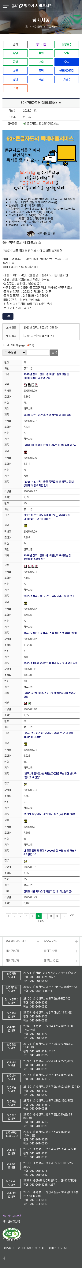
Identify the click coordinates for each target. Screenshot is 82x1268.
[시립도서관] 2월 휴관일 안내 (39, 336)
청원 (41, 53)
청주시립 (41, 44)
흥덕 (41, 70)
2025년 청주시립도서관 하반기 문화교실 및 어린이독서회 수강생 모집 (46, 376)
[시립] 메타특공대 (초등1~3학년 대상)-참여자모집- (50, 445)
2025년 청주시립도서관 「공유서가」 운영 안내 (49, 596)
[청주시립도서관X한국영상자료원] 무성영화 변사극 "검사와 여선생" (50, 775)
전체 (15, 44)
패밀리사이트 (51, 960)
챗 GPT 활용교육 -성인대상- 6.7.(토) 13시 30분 (49, 814)
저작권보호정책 (11, 1221)
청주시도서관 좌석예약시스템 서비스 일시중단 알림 (50, 633)
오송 (66, 62)
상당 (15, 53)
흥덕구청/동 (50, 951)
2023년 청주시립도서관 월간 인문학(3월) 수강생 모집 (43, 327)
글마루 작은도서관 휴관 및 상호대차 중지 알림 (47, 415)
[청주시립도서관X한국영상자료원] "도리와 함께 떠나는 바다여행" (48, 735)
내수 (41, 62)
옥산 (41, 79)
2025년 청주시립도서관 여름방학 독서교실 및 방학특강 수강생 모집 (47, 557)
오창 (66, 53)
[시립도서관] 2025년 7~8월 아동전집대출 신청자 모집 (50, 694)
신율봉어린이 (66, 70)
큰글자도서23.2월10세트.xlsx (41, 123)
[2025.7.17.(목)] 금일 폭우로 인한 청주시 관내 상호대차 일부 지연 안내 (49, 483)
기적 (15, 88)
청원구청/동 (12, 960)
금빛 (15, 62)
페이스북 (4, 1258)
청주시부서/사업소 (16, 941)
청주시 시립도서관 (46, 5)
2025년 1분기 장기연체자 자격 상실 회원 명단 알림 (50, 663)
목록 (8, 315)
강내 (15, 79)
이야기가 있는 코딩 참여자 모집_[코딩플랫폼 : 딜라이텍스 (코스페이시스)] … (47, 517)
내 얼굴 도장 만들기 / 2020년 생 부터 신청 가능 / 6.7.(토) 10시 (50, 852)
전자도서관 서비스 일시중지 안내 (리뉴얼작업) (48, 891)
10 (63, 916)
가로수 (66, 79)
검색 (54, 352)
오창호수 (67, 44)
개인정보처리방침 (12, 1216)
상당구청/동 (50, 941)
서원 (15, 70)
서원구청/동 (12, 951)
